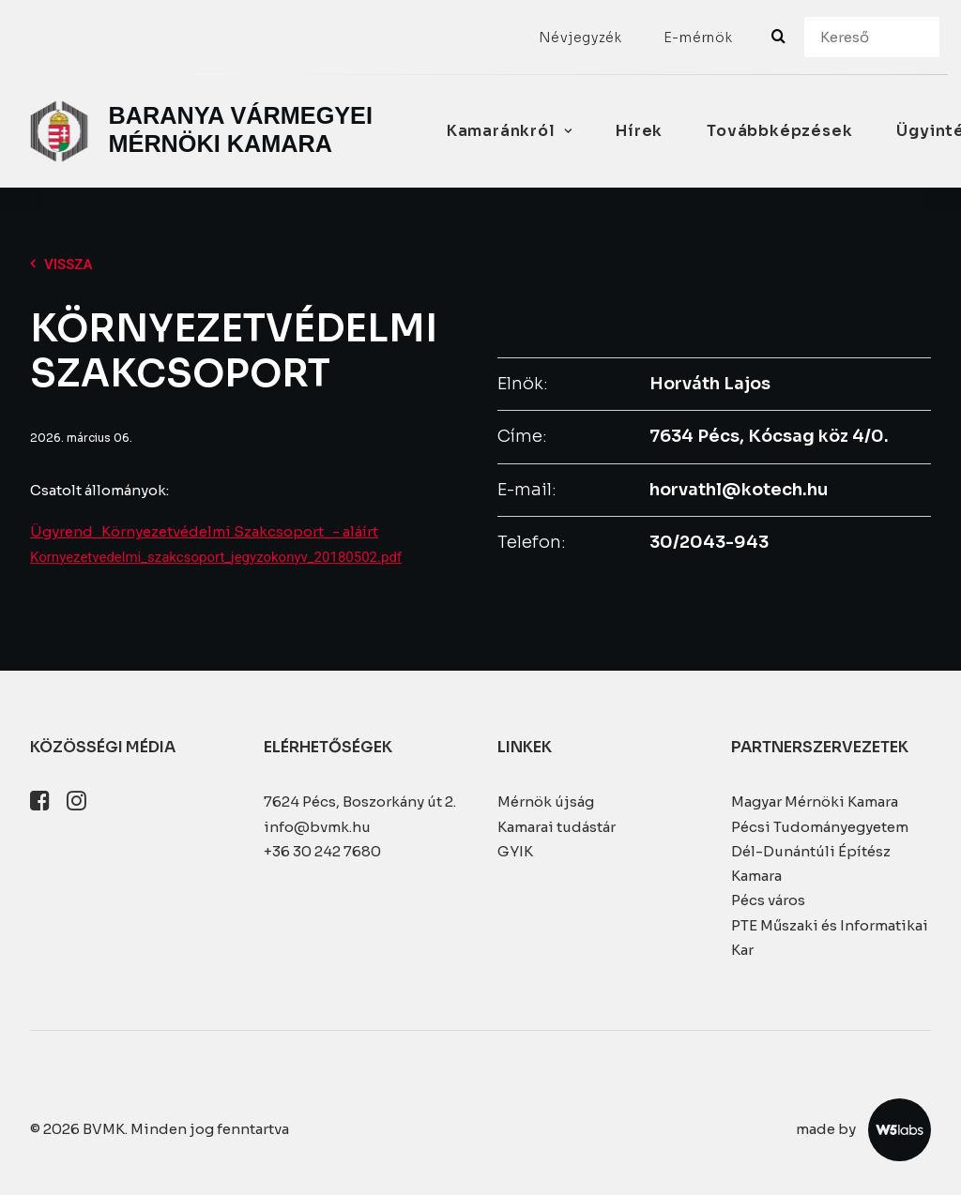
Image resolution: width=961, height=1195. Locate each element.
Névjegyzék (580, 37)
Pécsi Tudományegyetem (819, 827)
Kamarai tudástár (556, 827)
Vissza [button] (61, 264)
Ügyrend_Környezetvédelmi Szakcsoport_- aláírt (204, 531)
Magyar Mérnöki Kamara (814, 801)
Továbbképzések (779, 131)
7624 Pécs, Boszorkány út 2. (360, 801)
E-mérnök (698, 37)
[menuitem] (580, 37)
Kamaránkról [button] (509, 131)
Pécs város (768, 900)
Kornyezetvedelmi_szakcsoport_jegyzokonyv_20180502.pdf (216, 557)
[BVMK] (205, 131)
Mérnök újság (545, 801)
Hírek (639, 131)
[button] (40, 805)
